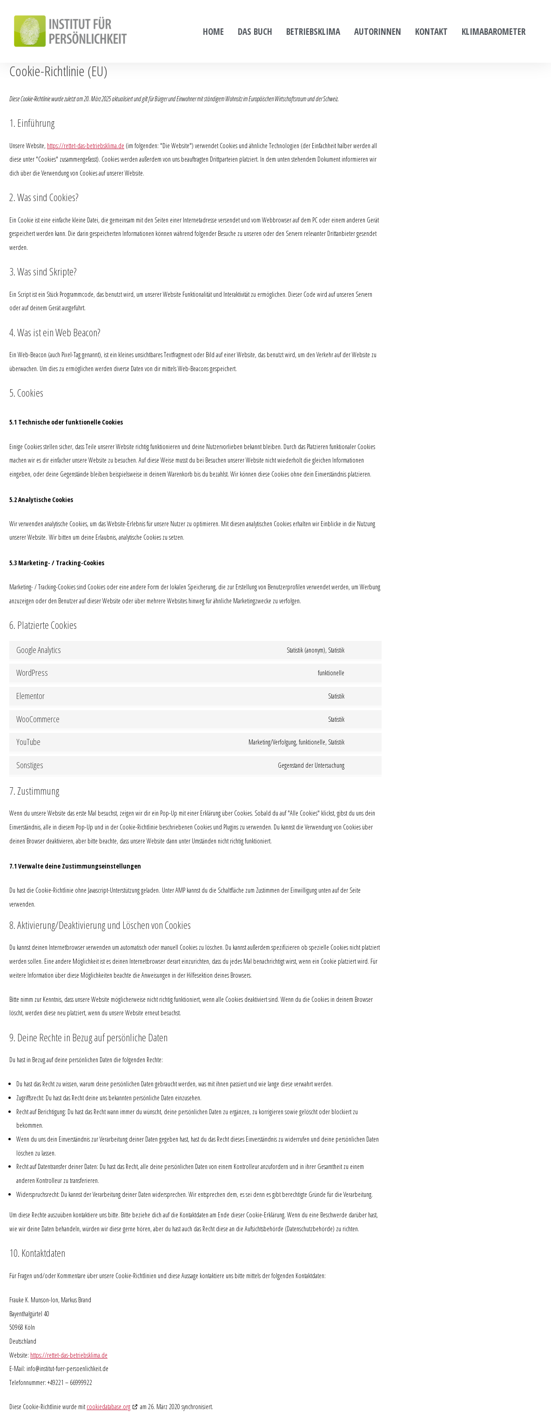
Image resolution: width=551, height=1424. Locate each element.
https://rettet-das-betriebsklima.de (85, 145)
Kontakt (431, 32)
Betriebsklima (313, 32)
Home (213, 32)
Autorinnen (377, 32)
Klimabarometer (493, 32)
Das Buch (255, 32)
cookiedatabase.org (108, 1406)
